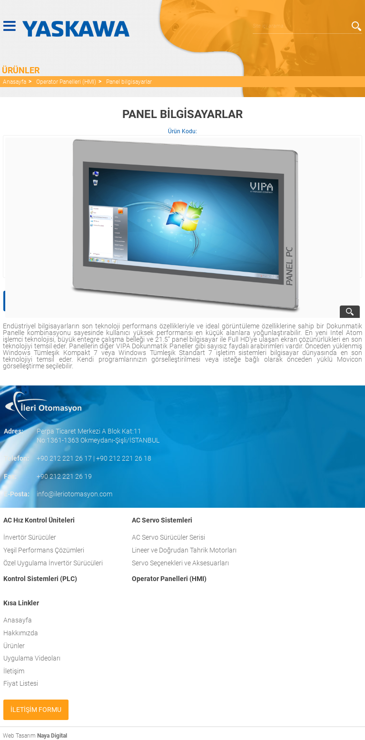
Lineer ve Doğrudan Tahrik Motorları (184, 550)
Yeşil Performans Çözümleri (43, 550)
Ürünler (14, 646)
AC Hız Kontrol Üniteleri (39, 520)
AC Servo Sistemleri (162, 520)
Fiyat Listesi (20, 683)
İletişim (13, 671)
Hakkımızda (20, 633)
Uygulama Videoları (31, 658)
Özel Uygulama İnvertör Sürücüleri (53, 563)
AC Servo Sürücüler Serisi (168, 537)
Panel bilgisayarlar (129, 82)
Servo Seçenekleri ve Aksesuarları (180, 563)
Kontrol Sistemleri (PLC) (40, 578)
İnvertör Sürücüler (29, 537)
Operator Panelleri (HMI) (66, 82)
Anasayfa (14, 82)
